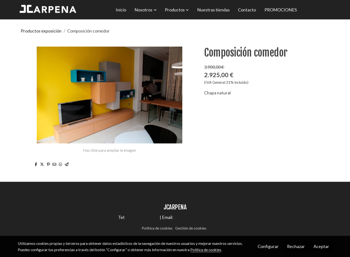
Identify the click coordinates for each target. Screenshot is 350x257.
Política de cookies (157, 228)
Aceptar (321, 246)
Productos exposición (41, 30)
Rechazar (296, 246)
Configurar (268, 246)
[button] (146, 9)
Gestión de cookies (190, 228)
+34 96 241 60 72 (143, 217)
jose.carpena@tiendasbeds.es (203, 217)
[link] (49, 10)
